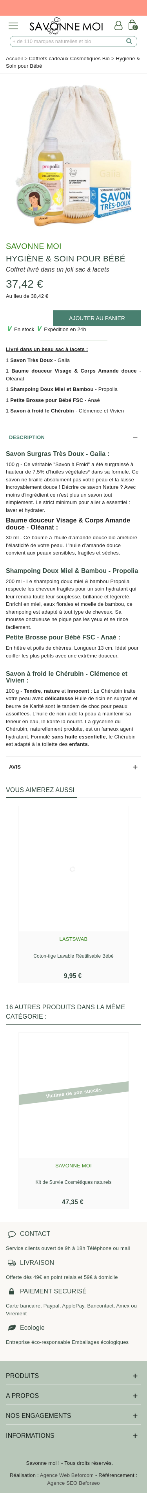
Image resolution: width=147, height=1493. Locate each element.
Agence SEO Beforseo (73, 1483)
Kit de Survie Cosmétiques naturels (73, 1182)
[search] (129, 41)
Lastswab (74, 939)
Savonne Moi (34, 246)
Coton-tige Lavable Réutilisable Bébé (73, 956)
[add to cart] (97, 318)
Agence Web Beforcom (67, 1475)
